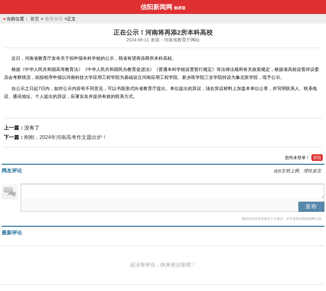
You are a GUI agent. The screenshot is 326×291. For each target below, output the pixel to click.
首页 (34, 18)
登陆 (317, 157)
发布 (311, 206)
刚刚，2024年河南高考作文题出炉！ (65, 137)
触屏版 (180, 8)
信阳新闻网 (156, 6)
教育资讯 (54, 18)
